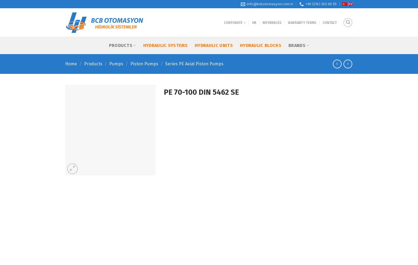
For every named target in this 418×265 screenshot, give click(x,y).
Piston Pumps (144, 63)
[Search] (347, 22)
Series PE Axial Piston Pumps (194, 63)
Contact (330, 23)
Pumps (116, 63)
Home (71, 63)
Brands (298, 45)
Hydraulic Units (214, 45)
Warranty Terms (302, 23)
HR (254, 23)
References (272, 23)
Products (122, 45)
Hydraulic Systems (165, 45)
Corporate (235, 22)
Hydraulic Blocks (260, 45)
